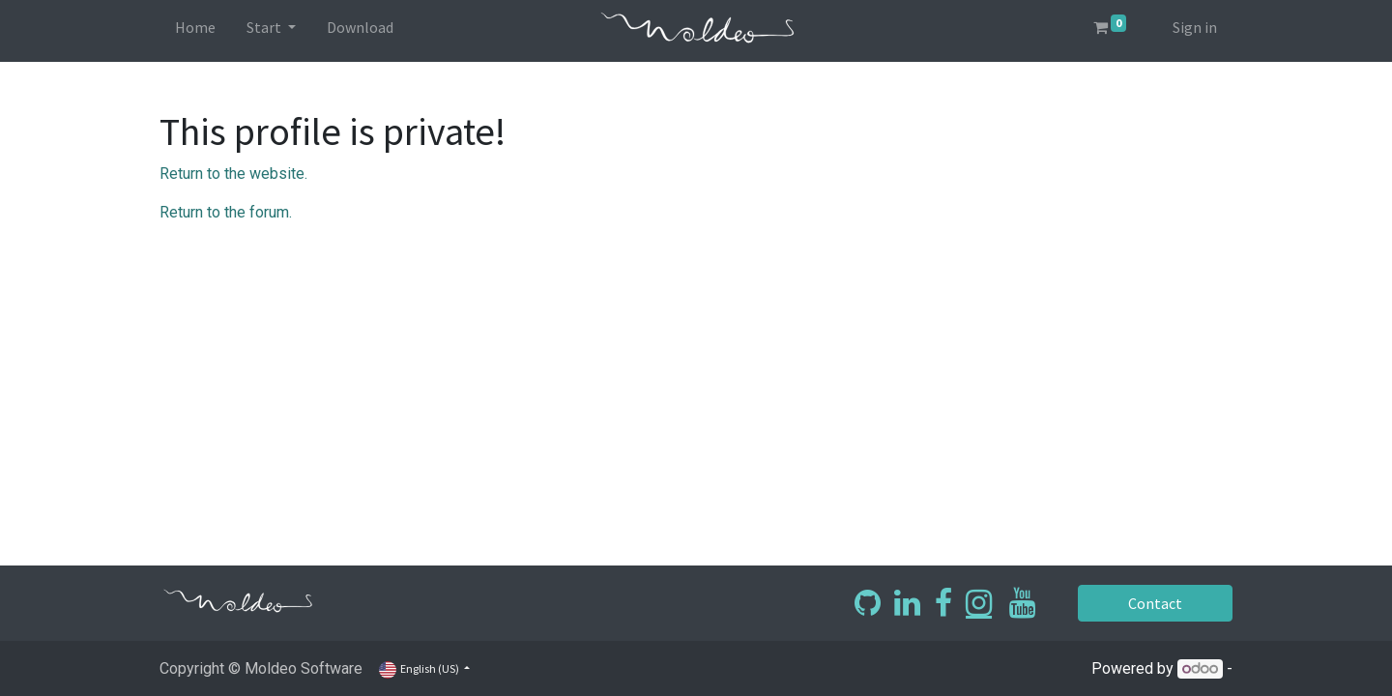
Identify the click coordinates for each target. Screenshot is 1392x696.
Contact (1155, 603)
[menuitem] (195, 31)
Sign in (1195, 27)
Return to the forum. (226, 212)
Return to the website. (233, 173)
